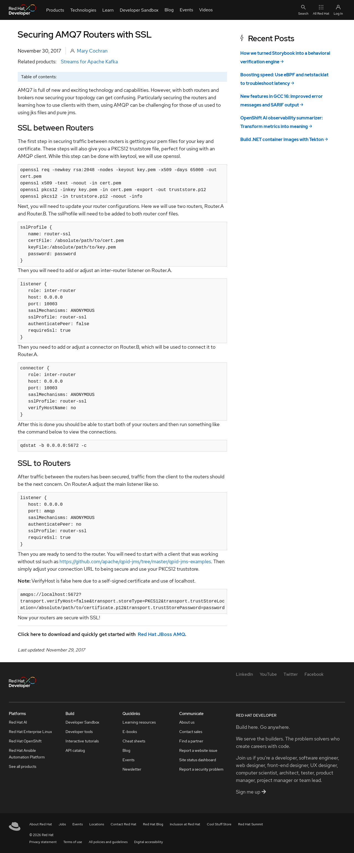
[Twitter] (290, 674)
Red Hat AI (18, 722)
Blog (126, 750)
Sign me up (251, 792)
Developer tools (79, 731)
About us (186, 722)
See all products (22, 766)
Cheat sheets (134, 741)
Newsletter (132, 769)
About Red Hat (40, 824)
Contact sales (190, 731)
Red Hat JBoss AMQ (161, 634)
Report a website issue (198, 750)
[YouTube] (268, 674)
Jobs (62, 824)
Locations (96, 824)
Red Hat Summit (250, 824)
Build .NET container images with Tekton (282, 139)
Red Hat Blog (153, 824)
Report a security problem (201, 769)
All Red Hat (321, 10)
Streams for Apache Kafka (89, 61)
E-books (130, 731)
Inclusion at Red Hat (185, 824)
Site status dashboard (197, 759)
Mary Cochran (92, 51)
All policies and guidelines (108, 842)
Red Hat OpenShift (25, 741)
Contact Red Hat (123, 824)
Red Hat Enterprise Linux (30, 731)
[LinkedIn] (244, 674)
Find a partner (191, 741)
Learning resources (139, 722)
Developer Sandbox (82, 722)
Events (128, 759)
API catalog (75, 750)
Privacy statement (43, 842)
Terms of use (72, 842)
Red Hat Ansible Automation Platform (27, 754)
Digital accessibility (148, 842)
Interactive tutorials (82, 741)
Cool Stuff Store (219, 824)
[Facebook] (314, 674)
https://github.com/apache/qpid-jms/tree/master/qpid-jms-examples (135, 561)
